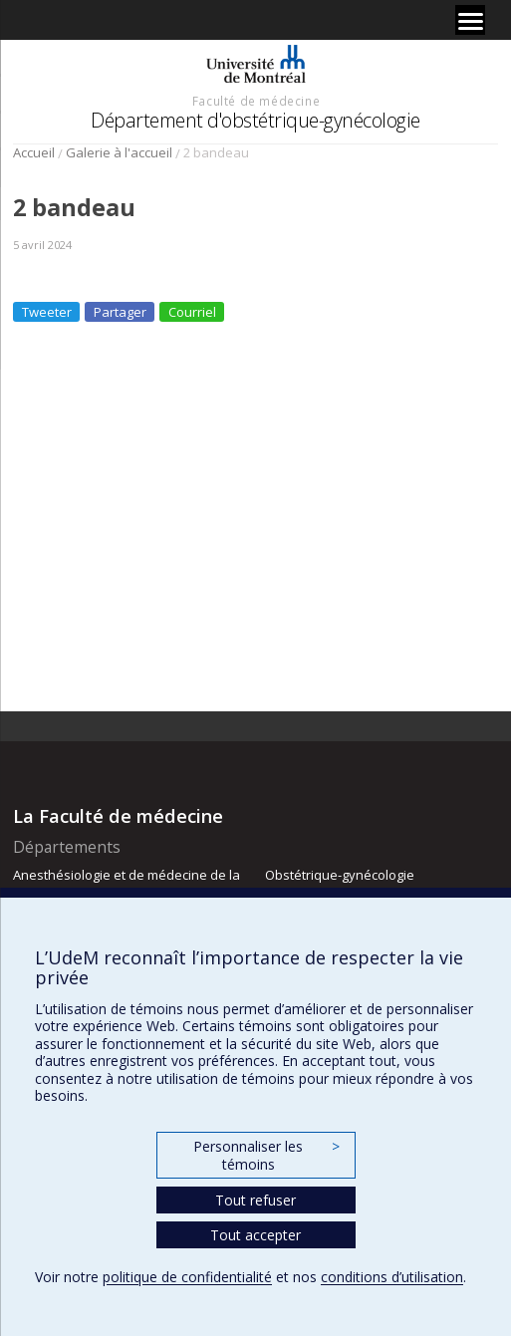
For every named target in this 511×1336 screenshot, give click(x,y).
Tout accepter (255, 1234)
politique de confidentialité (187, 1276)
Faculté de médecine (256, 101)
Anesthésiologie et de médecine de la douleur (126, 884)
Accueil (34, 152)
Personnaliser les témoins (266, 1155)
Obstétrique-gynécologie (339, 875)
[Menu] (470, 20)
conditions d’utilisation (392, 1276)
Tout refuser (255, 1200)
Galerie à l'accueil (119, 152)
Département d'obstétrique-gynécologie (255, 120)
